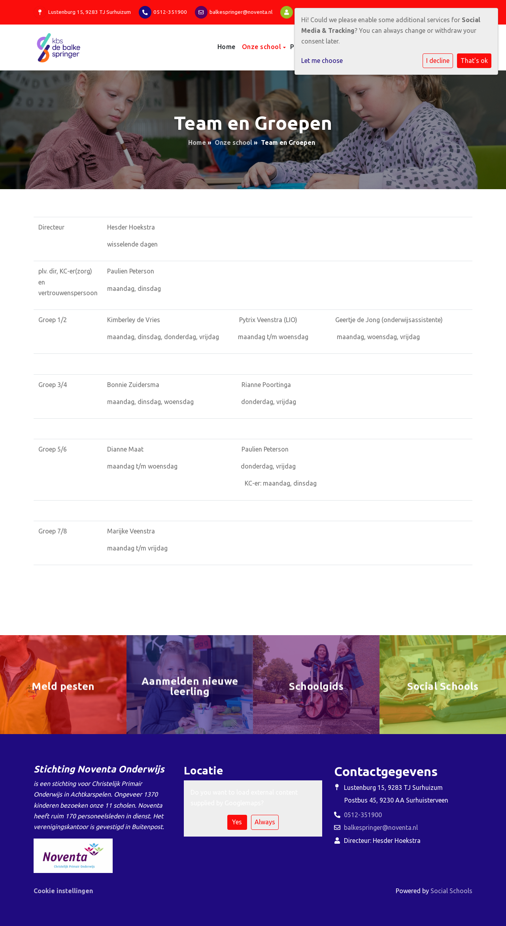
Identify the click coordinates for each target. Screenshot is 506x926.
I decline (437, 60)
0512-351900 (170, 12)
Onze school (262, 46)
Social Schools (451, 890)
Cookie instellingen (63, 890)
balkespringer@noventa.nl (241, 12)
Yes (237, 821)
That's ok (474, 60)
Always (265, 821)
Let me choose (322, 60)
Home (226, 46)
